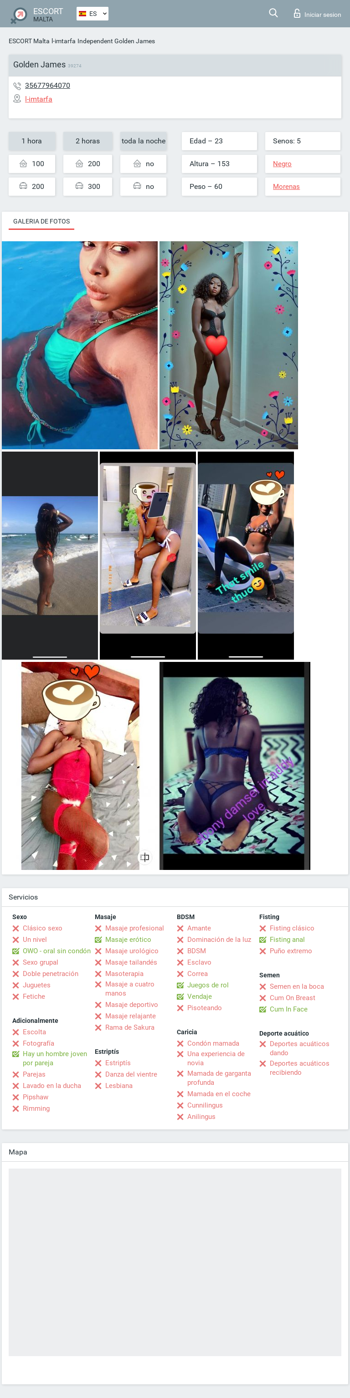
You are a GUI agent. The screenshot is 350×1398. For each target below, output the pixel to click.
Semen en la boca (297, 986)
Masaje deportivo (131, 1005)
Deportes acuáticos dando (299, 1048)
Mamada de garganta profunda (219, 1078)
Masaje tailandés (131, 962)
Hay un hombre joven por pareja (55, 1058)
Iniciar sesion (317, 13)
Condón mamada (213, 1043)
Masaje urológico (132, 951)
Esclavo (199, 962)
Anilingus (201, 1117)
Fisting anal (287, 939)
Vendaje (199, 996)
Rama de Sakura (129, 1027)
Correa (197, 974)
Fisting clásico (292, 928)
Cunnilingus (205, 1105)
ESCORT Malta (29, 41)
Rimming (36, 1108)
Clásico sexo (42, 928)
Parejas (34, 1074)
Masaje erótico (128, 939)
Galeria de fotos (41, 221)
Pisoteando (204, 1008)
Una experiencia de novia (216, 1058)
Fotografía (38, 1043)
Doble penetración (50, 974)
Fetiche (34, 996)
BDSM (196, 951)
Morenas (286, 187)
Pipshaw (35, 1097)
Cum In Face (289, 1009)
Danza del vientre (131, 1074)
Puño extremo (291, 951)
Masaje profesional (134, 928)
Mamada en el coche (219, 1094)
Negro (282, 164)
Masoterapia (124, 974)
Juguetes (37, 985)
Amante (199, 928)
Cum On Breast (292, 998)
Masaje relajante (130, 1016)
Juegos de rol (208, 985)
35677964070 (47, 85)
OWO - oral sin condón (57, 951)
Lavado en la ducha (52, 1086)
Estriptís (118, 1063)
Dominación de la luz (219, 939)
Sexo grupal (40, 962)
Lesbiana (119, 1086)
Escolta (34, 1032)
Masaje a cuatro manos (129, 988)
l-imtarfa (63, 41)
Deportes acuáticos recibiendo (299, 1068)
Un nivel (35, 939)
